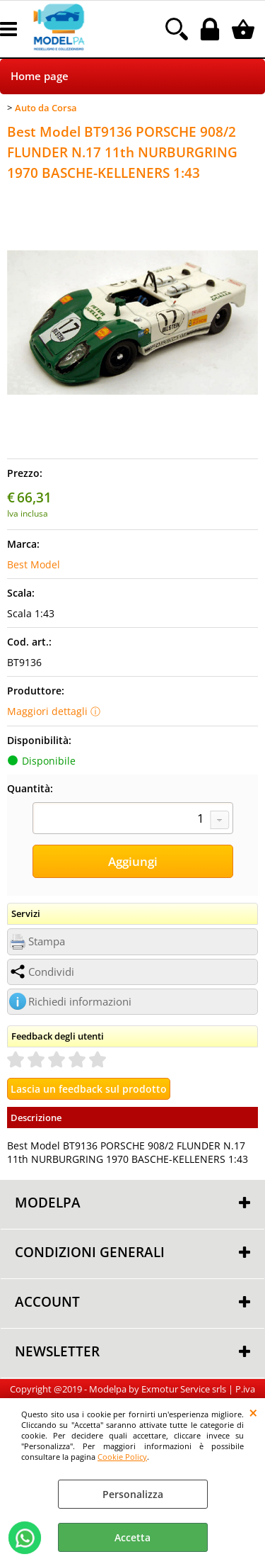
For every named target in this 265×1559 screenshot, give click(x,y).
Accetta (132, 1537)
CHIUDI (253, 1412)
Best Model (33, 564)
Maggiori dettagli (47, 711)
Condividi (51, 971)
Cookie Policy (122, 1456)
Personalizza (132, 1494)
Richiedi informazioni (79, 1001)
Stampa (46, 941)
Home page (40, 76)
